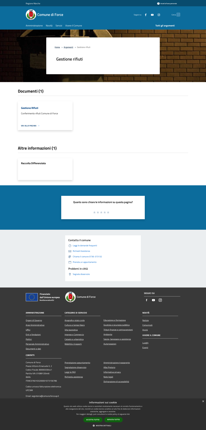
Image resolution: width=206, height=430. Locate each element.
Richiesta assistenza (74, 376)
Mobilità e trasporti (73, 344)
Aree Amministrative (35, 325)
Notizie (145, 320)
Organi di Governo (34, 320)
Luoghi (145, 342)
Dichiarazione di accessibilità (116, 381)
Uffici (28, 329)
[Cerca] (177, 14)
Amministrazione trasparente (117, 362)
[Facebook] (140, 14)
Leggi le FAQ (70, 372)
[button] (103, 425)
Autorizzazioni (110, 343)
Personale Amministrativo (37, 344)
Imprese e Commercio (74, 334)
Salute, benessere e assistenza (117, 339)
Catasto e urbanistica (74, 339)
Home (57, 47)
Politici (29, 339)
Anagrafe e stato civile (75, 320)
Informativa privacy (112, 372)
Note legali (108, 376)
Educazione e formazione (115, 320)
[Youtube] (147, 14)
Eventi (145, 347)
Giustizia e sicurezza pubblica (117, 325)
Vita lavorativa (71, 329)
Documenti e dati (33, 348)
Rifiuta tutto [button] (113, 419)
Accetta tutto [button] (92, 420)
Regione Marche (33, 3)
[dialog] (103, 414)
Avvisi (145, 329)
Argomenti (68, 47)
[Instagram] (153, 14)
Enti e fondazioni (33, 334)
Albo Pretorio (109, 367)
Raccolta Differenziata (33, 163)
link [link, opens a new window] (128, 414)
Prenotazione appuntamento (77, 362)
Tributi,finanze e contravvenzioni (118, 329)
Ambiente (108, 334)
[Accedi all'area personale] (167, 3)
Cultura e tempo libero (75, 325)
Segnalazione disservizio (75, 367)
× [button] (203, 401)
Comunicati (147, 325)
